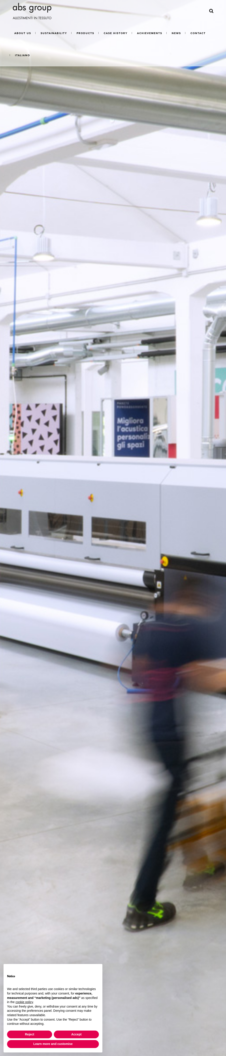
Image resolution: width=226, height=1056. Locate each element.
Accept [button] (76, 1034)
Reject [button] (29, 1034)
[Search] (211, 11)
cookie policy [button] (24, 1002)
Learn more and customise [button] (53, 1044)
